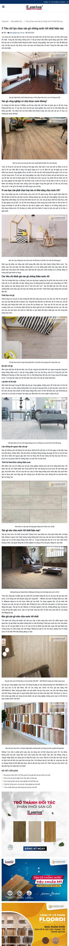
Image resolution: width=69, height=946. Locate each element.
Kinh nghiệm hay (15, 33)
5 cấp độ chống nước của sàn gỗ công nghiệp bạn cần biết (22, 784)
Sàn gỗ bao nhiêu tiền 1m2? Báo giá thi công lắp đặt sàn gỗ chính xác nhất (27, 775)
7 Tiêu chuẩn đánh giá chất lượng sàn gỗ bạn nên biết (20, 787)
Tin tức (22, 33)
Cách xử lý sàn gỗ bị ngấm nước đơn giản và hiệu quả (20, 778)
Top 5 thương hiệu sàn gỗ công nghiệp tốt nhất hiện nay (21, 781)
